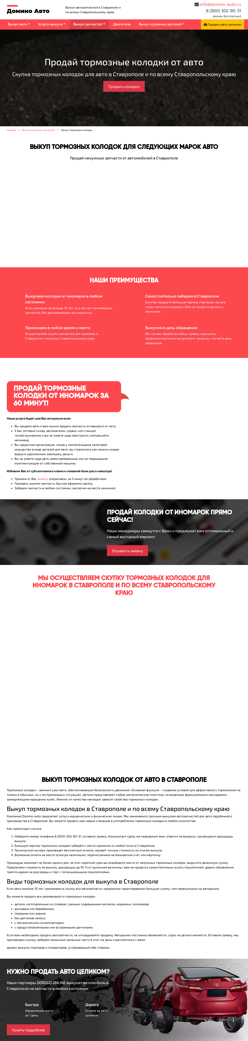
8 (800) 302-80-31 (223, 10)
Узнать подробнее (28, 1029)
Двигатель (122, 24)
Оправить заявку (127, 550)
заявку (42, 479)
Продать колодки (124, 86)
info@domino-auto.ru (220, 4)
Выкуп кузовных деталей (160, 24)
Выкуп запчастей (87, 24)
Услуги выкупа (50, 24)
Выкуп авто (17, 24)
